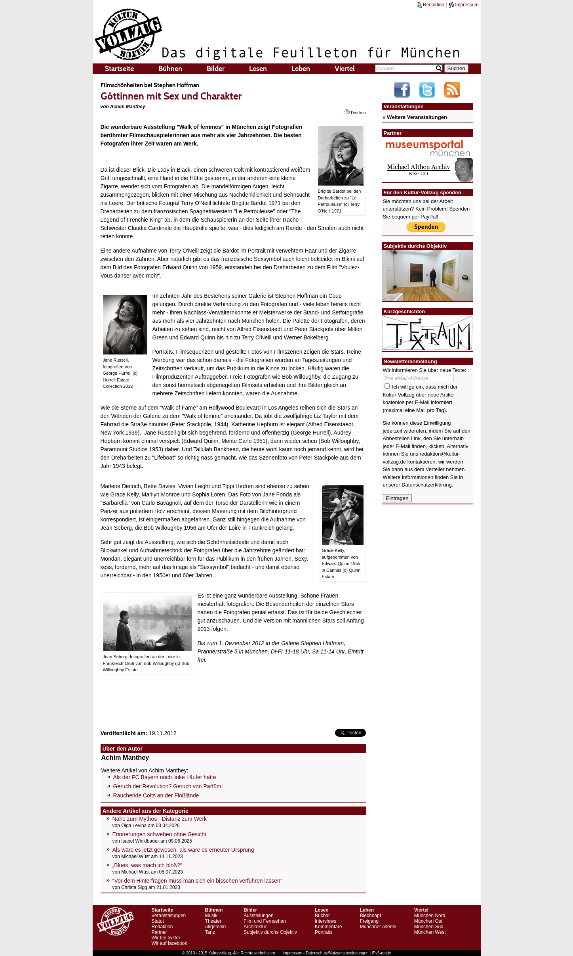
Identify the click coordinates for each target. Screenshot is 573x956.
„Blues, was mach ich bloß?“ (147, 865)
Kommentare (328, 926)
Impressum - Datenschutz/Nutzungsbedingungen (326, 953)
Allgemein (215, 926)
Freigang (369, 921)
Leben (300, 68)
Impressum (463, 5)
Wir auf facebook (169, 943)
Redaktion (430, 5)
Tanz (210, 932)
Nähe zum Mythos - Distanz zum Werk (159, 819)
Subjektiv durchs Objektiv (270, 932)
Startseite (119, 68)
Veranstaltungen (169, 915)
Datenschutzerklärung (426, 485)
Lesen (258, 68)
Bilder (216, 68)
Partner (159, 932)
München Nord (429, 915)
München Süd (429, 926)
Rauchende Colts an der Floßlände (156, 795)
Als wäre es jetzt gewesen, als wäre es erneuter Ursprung (183, 850)
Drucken (355, 112)
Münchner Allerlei (378, 926)
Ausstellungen (258, 915)
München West (430, 932)
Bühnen (170, 68)
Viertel (345, 68)
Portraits (324, 932)
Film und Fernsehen (265, 921)
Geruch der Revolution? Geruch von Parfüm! (168, 786)
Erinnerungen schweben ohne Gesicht (159, 834)
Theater (213, 921)
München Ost (428, 921)
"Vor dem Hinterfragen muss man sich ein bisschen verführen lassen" (197, 880)
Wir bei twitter (166, 938)
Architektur (255, 926)
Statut (158, 921)
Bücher (322, 915)
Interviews (325, 921)
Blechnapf (370, 915)
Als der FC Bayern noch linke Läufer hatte (164, 777)
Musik (211, 915)
